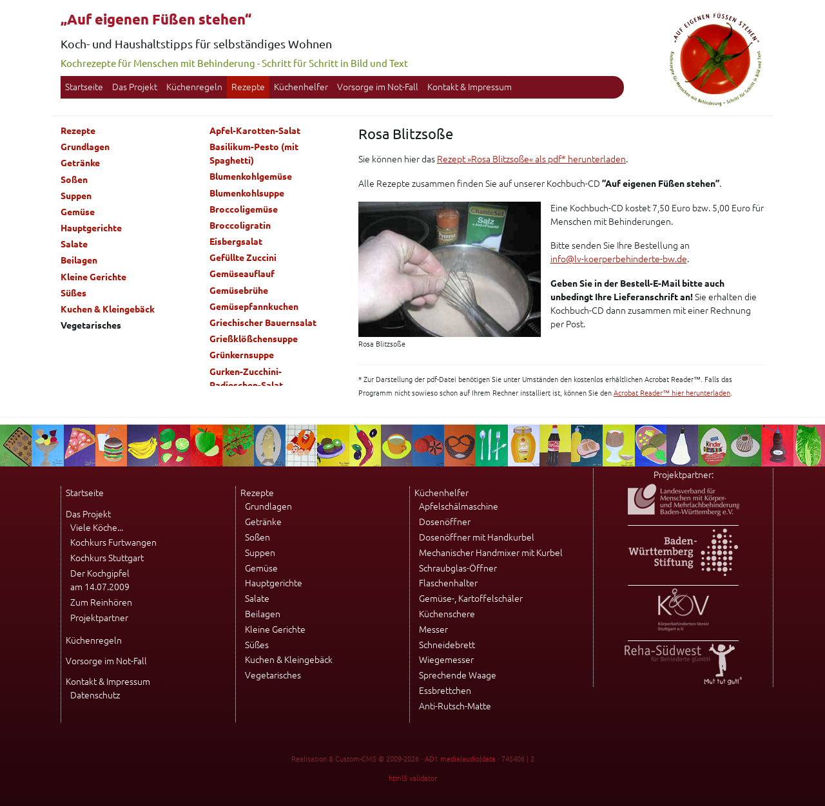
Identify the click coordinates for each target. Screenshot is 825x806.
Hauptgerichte (91, 228)
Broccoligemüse (243, 209)
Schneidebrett (447, 645)
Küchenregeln (194, 87)
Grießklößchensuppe (253, 339)
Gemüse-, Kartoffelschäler (471, 598)
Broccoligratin (240, 225)
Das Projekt (134, 87)
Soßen (74, 180)
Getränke (80, 163)
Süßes (73, 293)
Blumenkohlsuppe (246, 193)
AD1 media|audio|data (460, 759)
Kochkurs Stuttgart (107, 558)
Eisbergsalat (235, 241)
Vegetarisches (273, 675)
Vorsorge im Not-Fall (377, 87)
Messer (433, 629)
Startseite (84, 87)
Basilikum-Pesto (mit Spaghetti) (253, 154)
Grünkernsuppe (241, 355)
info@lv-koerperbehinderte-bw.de (618, 259)
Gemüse (78, 212)
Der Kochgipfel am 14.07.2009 (100, 580)
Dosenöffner (445, 522)
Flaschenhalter (448, 583)
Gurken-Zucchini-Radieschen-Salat (246, 378)
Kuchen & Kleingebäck (108, 309)
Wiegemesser (446, 660)
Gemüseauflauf (242, 274)
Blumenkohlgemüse (250, 176)
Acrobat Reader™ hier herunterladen (672, 393)
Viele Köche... (96, 528)
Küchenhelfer (301, 87)
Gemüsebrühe (238, 290)
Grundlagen (85, 147)
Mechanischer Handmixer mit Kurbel (491, 553)
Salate (74, 244)
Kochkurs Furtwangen (113, 542)
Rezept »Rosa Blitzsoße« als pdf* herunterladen (531, 159)
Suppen (76, 196)
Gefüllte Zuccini (243, 258)
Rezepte (248, 87)
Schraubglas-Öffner (458, 568)
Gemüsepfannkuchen (253, 307)
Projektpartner (99, 618)
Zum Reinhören (101, 602)
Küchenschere (447, 614)
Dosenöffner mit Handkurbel (476, 537)
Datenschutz (95, 695)
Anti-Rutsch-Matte (455, 706)
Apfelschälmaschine (458, 506)
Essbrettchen (445, 691)
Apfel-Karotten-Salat (254, 131)
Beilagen (79, 260)
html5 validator (413, 778)
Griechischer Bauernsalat (262, 323)
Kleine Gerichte (93, 277)
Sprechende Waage (457, 675)
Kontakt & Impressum (469, 87)
